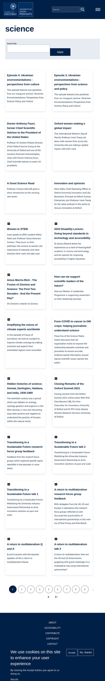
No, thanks (86, 652)
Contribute (52, 635)
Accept (71, 652)
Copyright (52, 640)
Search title (12, 45)
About (52, 624)
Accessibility (52, 629)
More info (14, 679)
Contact (52, 645)
